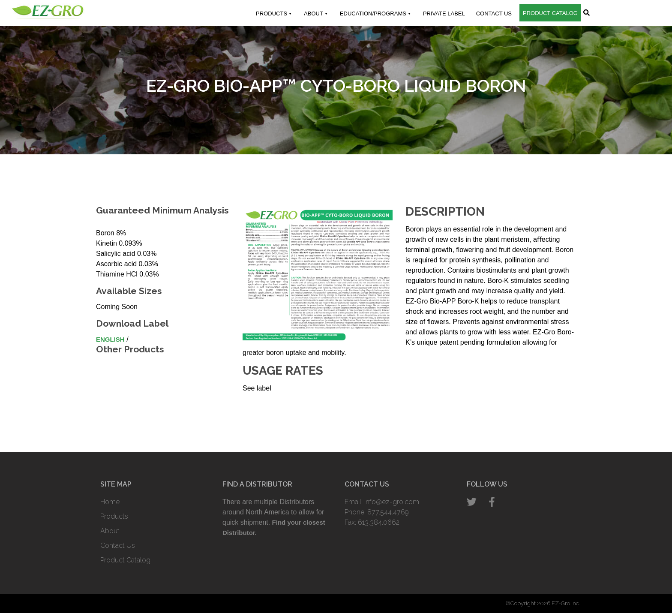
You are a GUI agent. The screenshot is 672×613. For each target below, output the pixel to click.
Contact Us (494, 13)
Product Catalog (550, 13)
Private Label (444, 13)
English (110, 339)
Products (274, 13)
